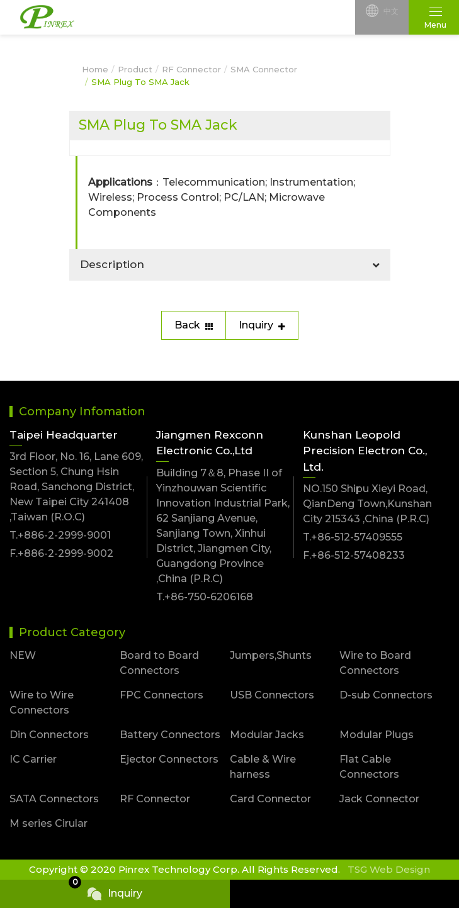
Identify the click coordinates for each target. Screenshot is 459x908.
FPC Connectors (161, 695)
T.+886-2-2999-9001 (60, 535)
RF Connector (191, 69)
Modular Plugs (376, 735)
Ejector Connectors (169, 759)
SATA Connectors (54, 799)
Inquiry (262, 325)
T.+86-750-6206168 (204, 597)
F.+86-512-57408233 (354, 555)
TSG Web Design (389, 869)
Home (95, 69)
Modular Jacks (267, 735)
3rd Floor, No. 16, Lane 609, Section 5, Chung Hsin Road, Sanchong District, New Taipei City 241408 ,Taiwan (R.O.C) (76, 487)
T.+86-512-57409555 (352, 537)
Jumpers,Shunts (271, 655)
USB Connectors (272, 695)
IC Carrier (33, 759)
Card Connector (270, 799)
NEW (22, 655)
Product (135, 69)
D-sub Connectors (386, 695)
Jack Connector (379, 799)
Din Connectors (49, 735)
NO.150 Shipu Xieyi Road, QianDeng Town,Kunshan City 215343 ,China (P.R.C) (367, 504)
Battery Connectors (170, 735)
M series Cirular (48, 823)
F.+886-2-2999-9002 (61, 553)
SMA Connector (263, 69)
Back (193, 325)
